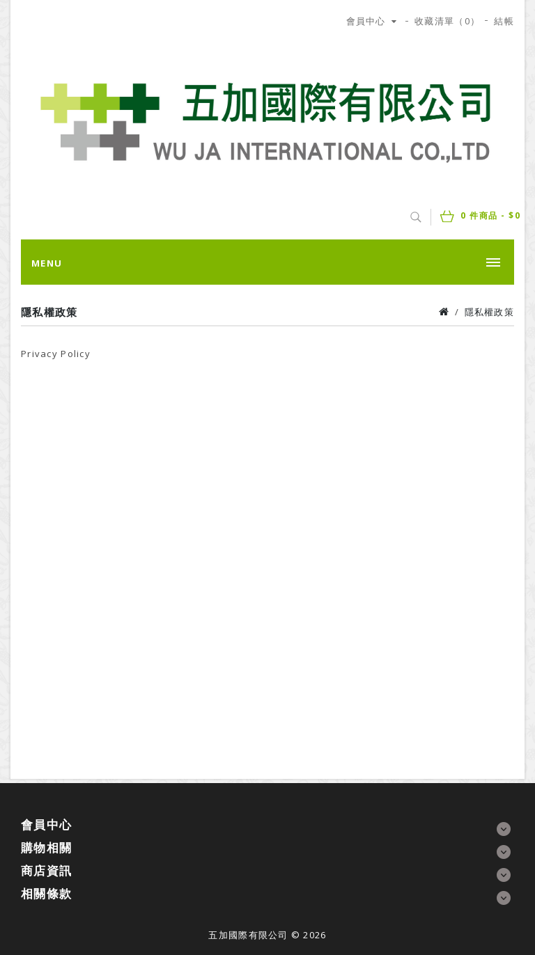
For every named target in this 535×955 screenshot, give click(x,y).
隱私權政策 (489, 312)
